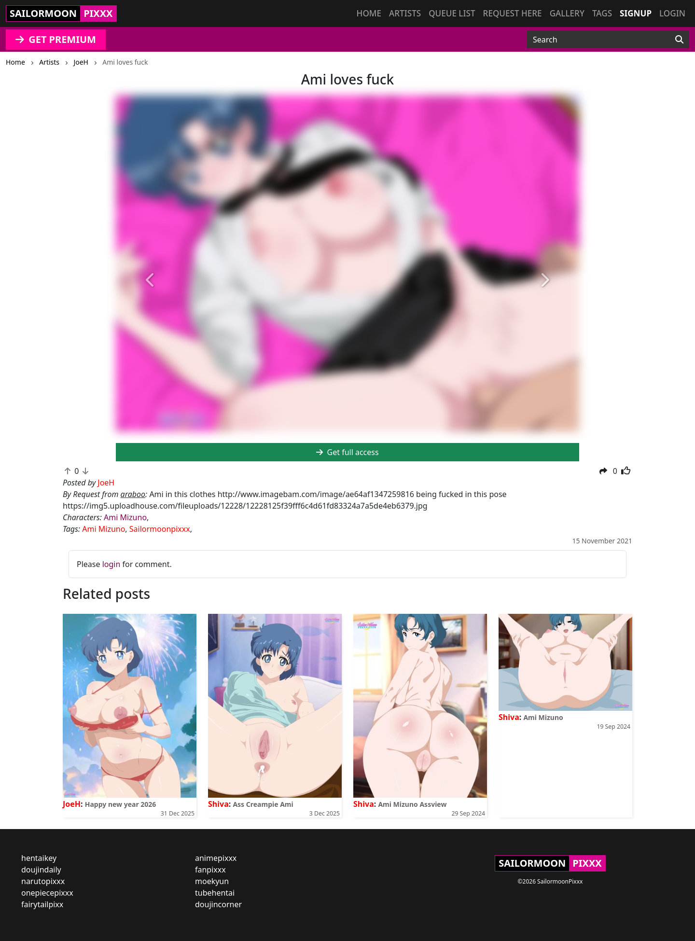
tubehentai (215, 892)
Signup (636, 13)
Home (369, 13)
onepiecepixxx (47, 892)
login (111, 564)
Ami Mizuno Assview (412, 804)
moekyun (212, 881)
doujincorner (218, 904)
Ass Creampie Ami (263, 804)
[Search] (679, 39)
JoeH (72, 804)
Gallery (567, 13)
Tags (602, 13)
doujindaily (41, 869)
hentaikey (38, 858)
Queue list (452, 13)
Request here (512, 13)
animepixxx (215, 858)
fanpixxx (210, 869)
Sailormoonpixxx (159, 529)
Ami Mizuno (125, 517)
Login (672, 13)
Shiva (218, 804)
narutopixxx (43, 881)
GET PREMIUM (55, 39)
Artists (405, 13)
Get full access (347, 452)
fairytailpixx (42, 904)
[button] (150, 281)
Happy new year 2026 (120, 804)
